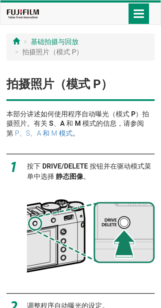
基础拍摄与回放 (55, 42)
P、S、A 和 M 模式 (44, 133)
